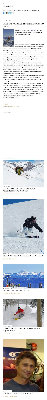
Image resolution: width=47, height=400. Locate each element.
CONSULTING (16, 10)
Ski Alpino (16, 106)
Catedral (11, 106)
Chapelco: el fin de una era (16, 290)
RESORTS (35, 10)
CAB (7, 106)
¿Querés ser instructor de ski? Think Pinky (23, 256)
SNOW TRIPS (26, 10)
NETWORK (7, 10)
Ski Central (8, 6)
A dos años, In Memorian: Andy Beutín (20, 393)
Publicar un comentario (15, 193)
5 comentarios (12, 258)
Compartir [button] (5, 104)
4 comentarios (13, 396)
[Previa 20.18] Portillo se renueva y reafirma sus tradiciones (19, 190)
